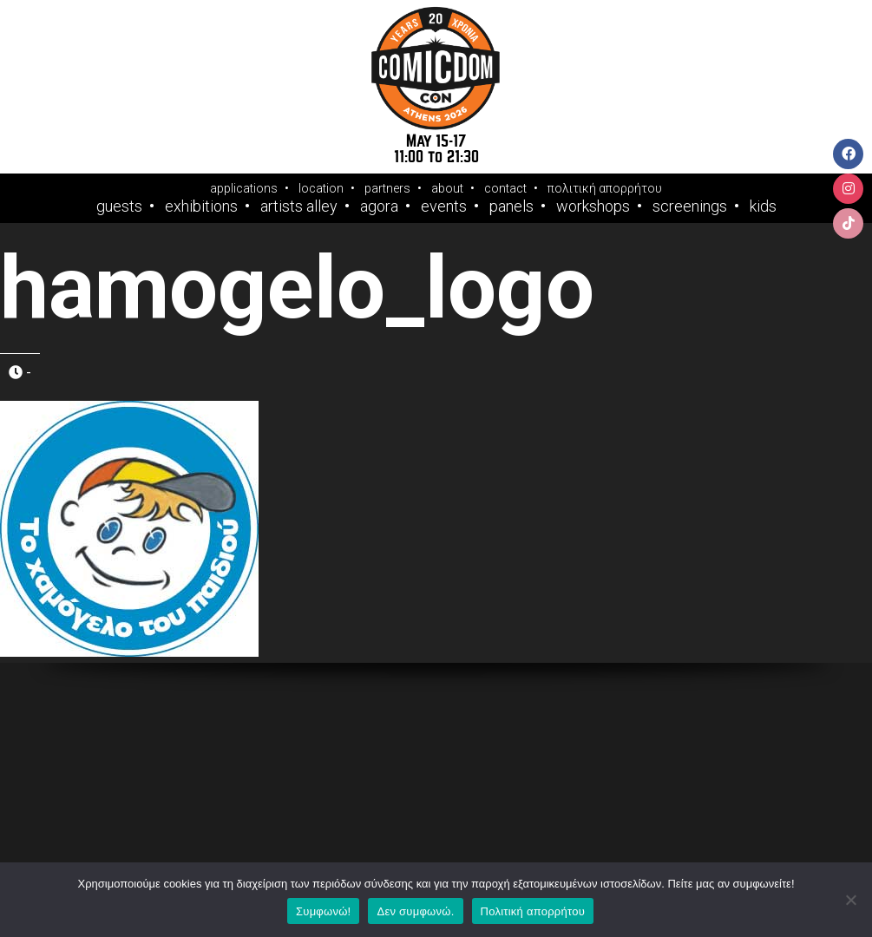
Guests (119, 206)
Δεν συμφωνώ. (415, 911)
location (321, 188)
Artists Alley (299, 206)
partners (387, 188)
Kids (763, 206)
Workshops (593, 206)
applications (244, 188)
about (447, 188)
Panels (511, 206)
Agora (379, 206)
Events (444, 206)
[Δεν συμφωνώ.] (850, 899)
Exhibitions (201, 206)
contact (505, 188)
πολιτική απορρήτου (604, 188)
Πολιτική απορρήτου (533, 911)
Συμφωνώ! (323, 911)
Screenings (689, 206)
